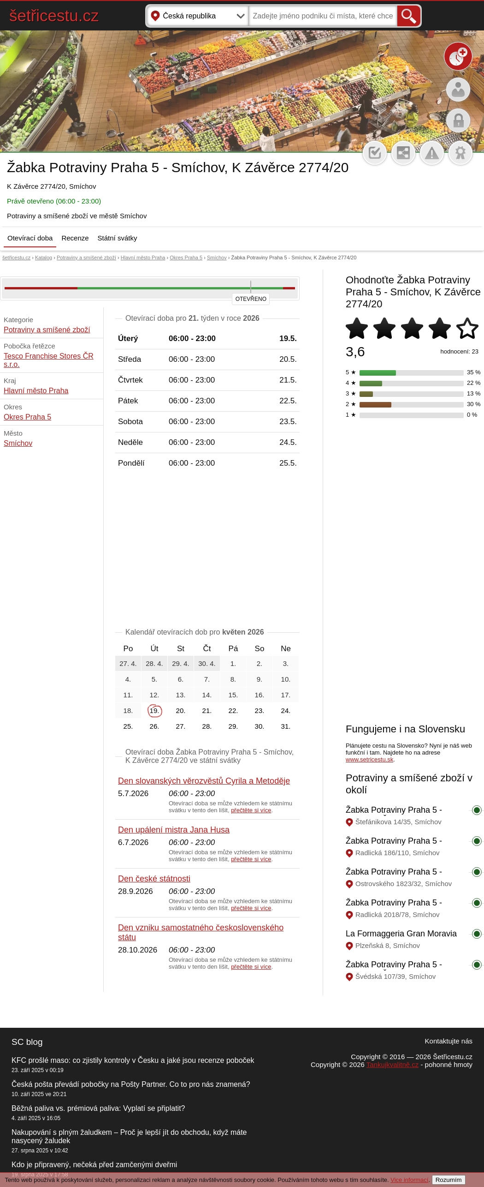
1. (233, 663)
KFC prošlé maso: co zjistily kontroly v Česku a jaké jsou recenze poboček (133, 1060)
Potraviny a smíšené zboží (86, 257)
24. (286, 710)
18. (128, 710)
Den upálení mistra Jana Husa (174, 829)
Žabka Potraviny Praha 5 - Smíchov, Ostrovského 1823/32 (403, 876)
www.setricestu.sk (369, 759)
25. (128, 726)
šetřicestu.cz (54, 15)
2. (260, 663)
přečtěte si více (251, 810)
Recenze (75, 238)
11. (128, 695)
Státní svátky (117, 238)
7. (207, 679)
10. (286, 679)
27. (181, 726)
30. (260, 726)
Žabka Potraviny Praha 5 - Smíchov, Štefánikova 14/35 (397, 814)
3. (286, 663)
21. (207, 710)
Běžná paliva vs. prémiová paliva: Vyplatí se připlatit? (98, 1108)
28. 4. (154, 663)
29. (233, 726)
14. (207, 695)
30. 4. (207, 663)
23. (260, 710)
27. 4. (128, 663)
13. (181, 695)
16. (260, 695)
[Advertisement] (207, 549)
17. (286, 695)
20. (181, 710)
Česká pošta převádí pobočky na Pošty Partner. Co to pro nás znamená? (131, 1084)
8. (233, 679)
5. (155, 679)
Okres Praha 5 (186, 257)
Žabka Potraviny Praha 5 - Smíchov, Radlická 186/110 (396, 845)
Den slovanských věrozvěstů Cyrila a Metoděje (204, 780)
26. (154, 726)
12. (154, 695)
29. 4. (180, 663)
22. (233, 710)
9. (260, 679)
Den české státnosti (154, 878)
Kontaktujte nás (448, 1041)
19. (154, 710)
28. (207, 726)
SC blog (27, 1042)
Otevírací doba (30, 238)
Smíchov (217, 257)
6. (181, 679)
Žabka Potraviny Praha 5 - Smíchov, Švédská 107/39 (394, 969)
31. (286, 726)
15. (233, 695)
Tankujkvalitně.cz (392, 1064)
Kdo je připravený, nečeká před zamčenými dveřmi (94, 1165)
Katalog (43, 257)
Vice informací (409, 1179)
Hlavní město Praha (143, 257)
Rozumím (449, 1179)
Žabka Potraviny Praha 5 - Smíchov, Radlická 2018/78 (396, 907)
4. (128, 679)
